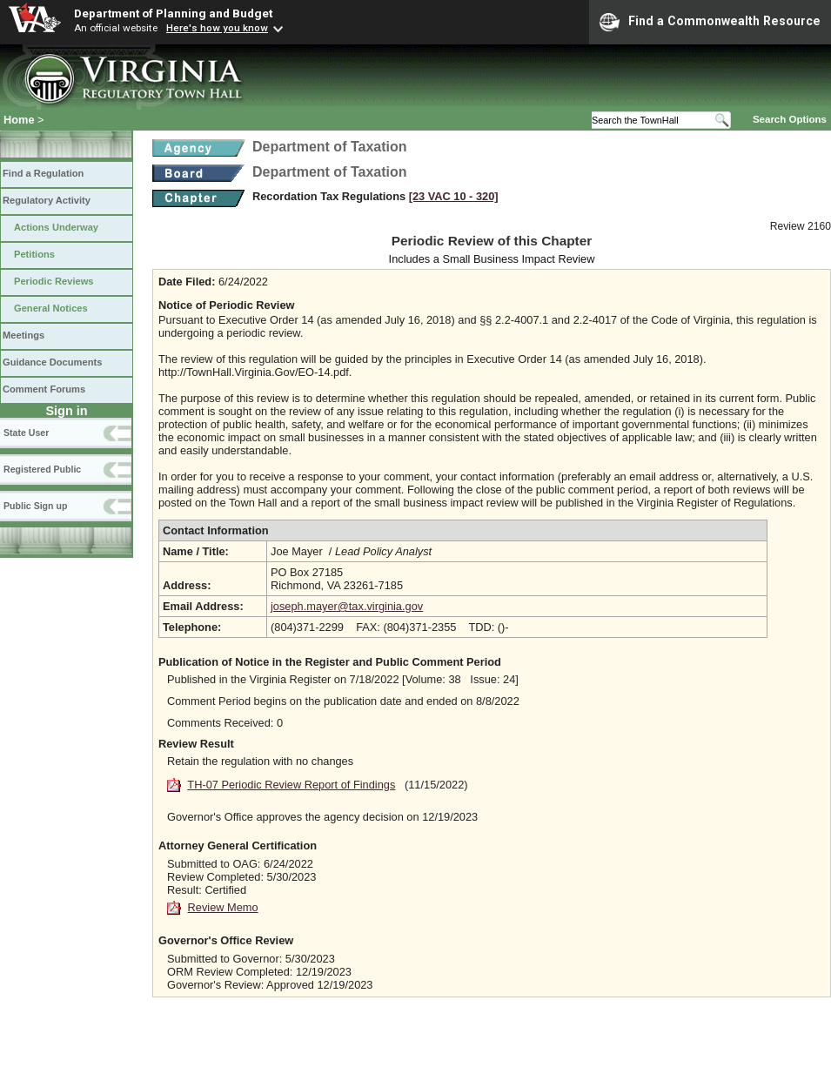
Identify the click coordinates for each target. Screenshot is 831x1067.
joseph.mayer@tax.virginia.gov (347, 606)
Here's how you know (217, 28)
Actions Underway (56, 227)
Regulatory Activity (46, 200)
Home (19, 119)
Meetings (23, 335)
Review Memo (223, 907)
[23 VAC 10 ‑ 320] (454, 196)
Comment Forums (44, 389)
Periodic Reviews (54, 281)
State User (26, 432)
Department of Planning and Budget (173, 13)
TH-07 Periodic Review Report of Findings (291, 784)
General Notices (51, 308)
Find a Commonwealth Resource (710, 21)
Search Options (790, 119)
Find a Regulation (43, 173)
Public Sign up (35, 505)
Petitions (34, 254)
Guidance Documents (52, 362)
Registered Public (42, 469)
